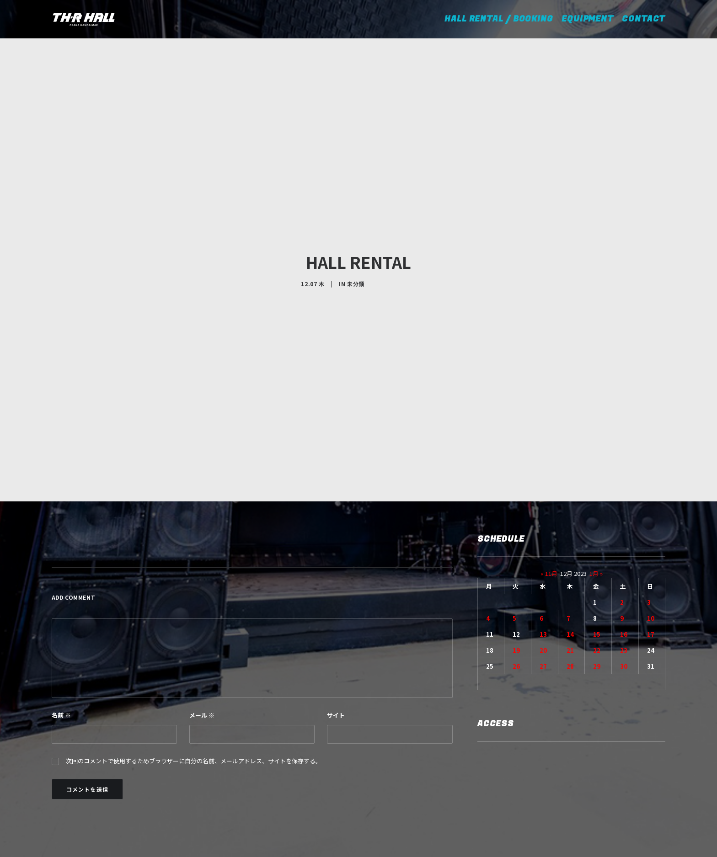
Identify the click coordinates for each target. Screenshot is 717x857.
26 (516, 611)
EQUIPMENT (588, 19)
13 (543, 579)
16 (623, 579)
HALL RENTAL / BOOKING (501, 19)
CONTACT (643, 19)
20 (543, 595)
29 (596, 611)
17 (650, 579)
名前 (61, 660)
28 (570, 611)
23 (623, 595)
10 (650, 563)
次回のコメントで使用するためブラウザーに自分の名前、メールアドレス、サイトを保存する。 (193, 706)
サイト (336, 660)
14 (570, 579)
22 (596, 595)
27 (543, 611)
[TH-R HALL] (84, 19)
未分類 (355, 256)
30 (623, 611)
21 (570, 595)
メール (201, 660)
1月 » (596, 519)
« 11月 (548, 519)
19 (516, 595)
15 (596, 579)
